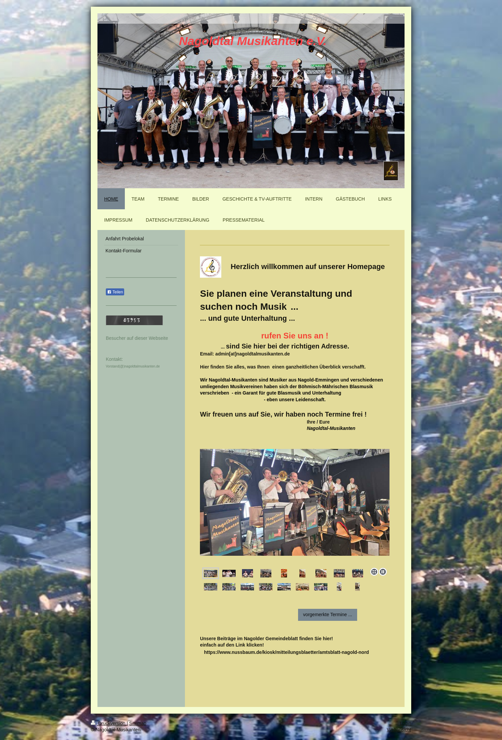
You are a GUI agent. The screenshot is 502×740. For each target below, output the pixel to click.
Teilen (115, 292)
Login (405, 723)
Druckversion (109, 723)
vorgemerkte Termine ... (327, 614)
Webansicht (399, 729)
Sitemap (137, 723)
